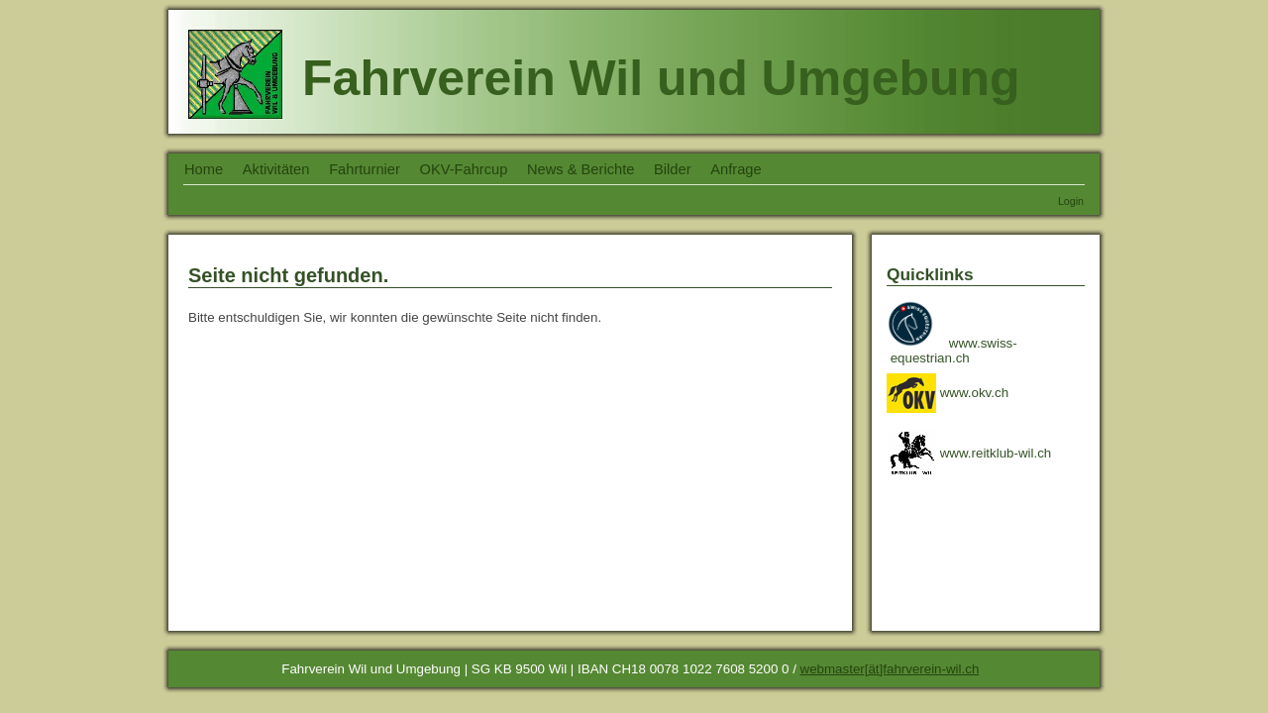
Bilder (672, 169)
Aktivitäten (276, 169)
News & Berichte (580, 169)
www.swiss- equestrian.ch (953, 350)
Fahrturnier (364, 169)
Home (203, 169)
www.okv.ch (947, 392)
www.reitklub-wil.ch (969, 453)
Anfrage (735, 169)
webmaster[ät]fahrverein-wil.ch (890, 669)
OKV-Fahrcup (464, 169)
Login (1071, 201)
